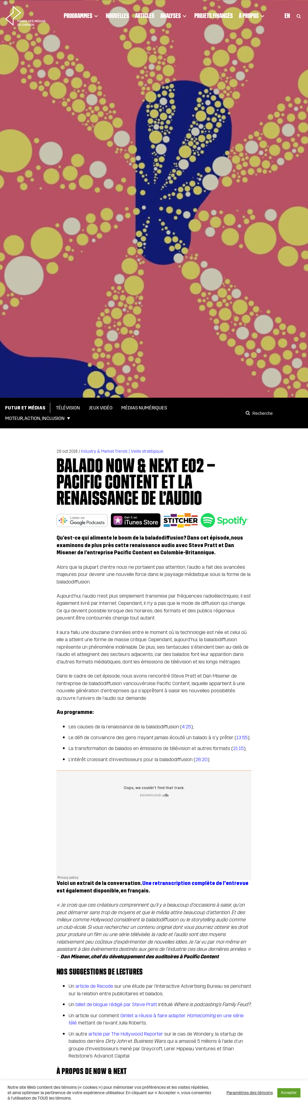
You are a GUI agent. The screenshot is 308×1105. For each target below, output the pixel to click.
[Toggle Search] (298, 16)
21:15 (238, 748)
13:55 (242, 737)
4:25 (186, 727)
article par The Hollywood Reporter (125, 1034)
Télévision (68, 408)
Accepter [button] (289, 1092)
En (287, 15)
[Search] (248, 413)
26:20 (202, 759)
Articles (144, 15)
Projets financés (213, 15)
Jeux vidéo (100, 408)
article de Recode (94, 986)
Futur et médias (25, 408)
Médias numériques (144, 408)
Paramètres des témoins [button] (249, 1092)
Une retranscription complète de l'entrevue (195, 883)
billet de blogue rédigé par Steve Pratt (116, 1004)
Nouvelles (117, 15)
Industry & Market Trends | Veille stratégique (122, 451)
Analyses (174, 16)
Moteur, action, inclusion (35, 418)
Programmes (82, 16)
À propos (252, 16)
